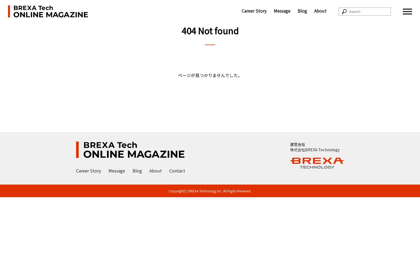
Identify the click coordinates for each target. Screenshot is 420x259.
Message (282, 11)
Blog (302, 11)
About (320, 11)
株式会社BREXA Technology (315, 149)
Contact (177, 170)
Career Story (254, 11)
